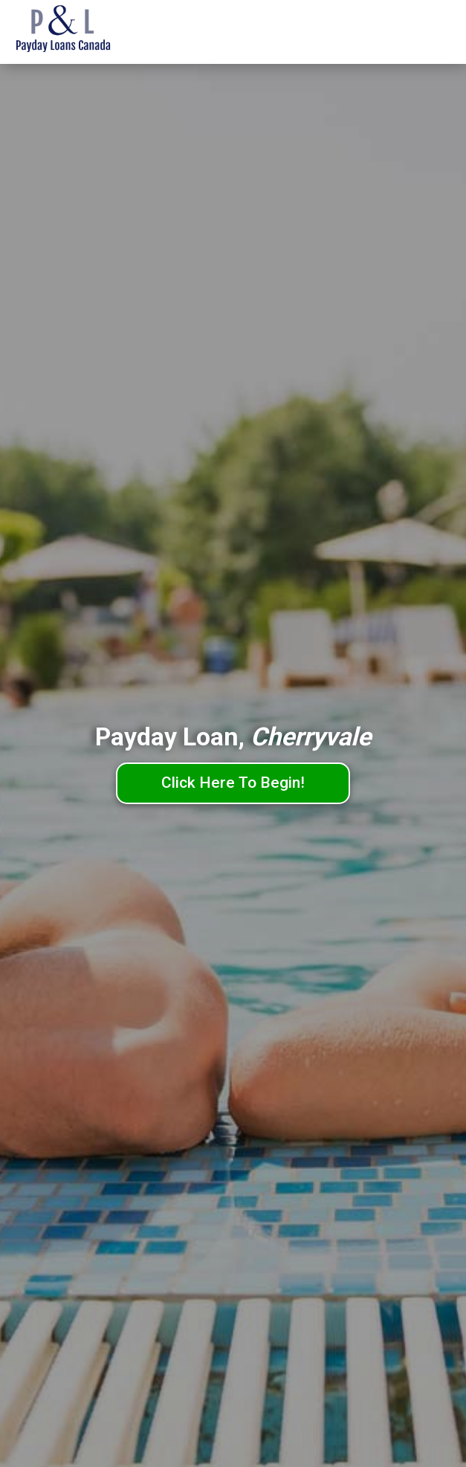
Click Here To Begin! (233, 782)
